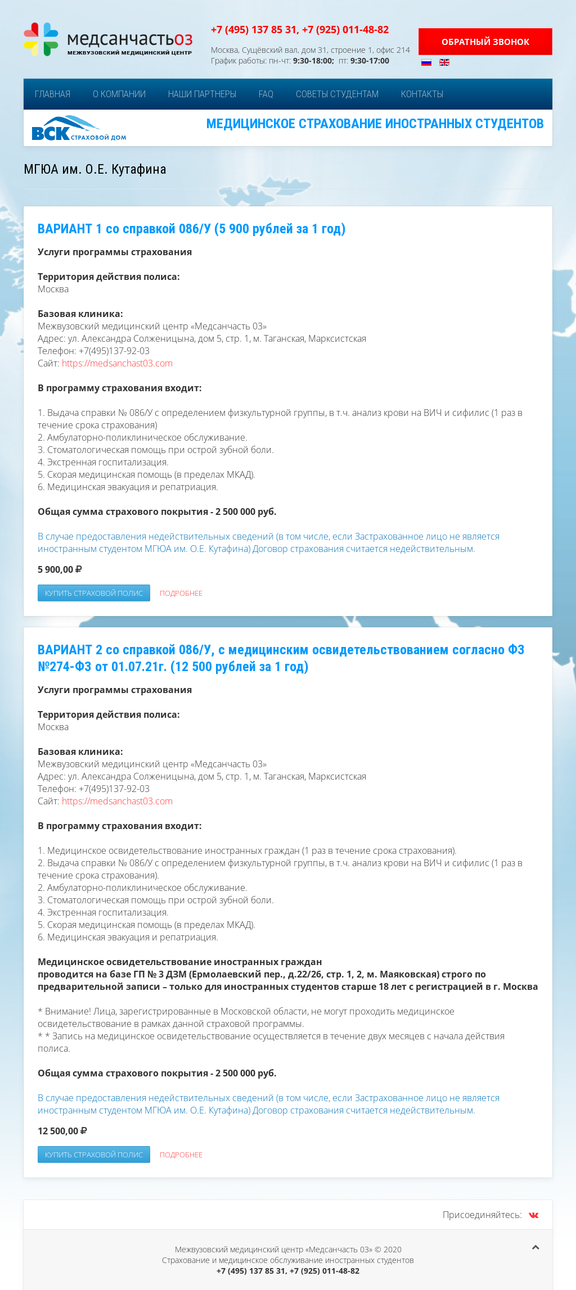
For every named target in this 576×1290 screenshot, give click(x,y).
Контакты (422, 93)
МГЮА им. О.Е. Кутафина (95, 169)
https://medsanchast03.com (117, 363)
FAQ (266, 93)
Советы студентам (337, 93)
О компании (119, 93)
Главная (52, 93)
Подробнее (181, 593)
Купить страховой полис (94, 593)
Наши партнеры (202, 93)
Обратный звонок (485, 41)
